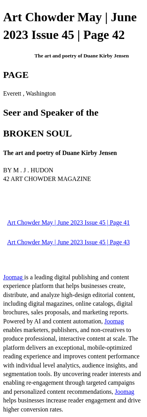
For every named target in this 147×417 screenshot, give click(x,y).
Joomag (13, 277)
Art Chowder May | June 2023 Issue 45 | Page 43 (68, 242)
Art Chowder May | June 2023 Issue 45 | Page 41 (68, 222)
